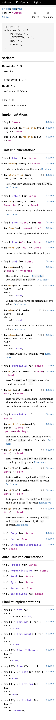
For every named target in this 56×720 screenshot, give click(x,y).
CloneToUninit (27, 650)
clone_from (15, 174)
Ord (14, 261)
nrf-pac (21, 2)
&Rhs (7, 393)
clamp (12, 334)
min (10, 310)
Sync (13, 582)
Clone (16, 158)
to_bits (28, 136)
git (36, 2)
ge (9, 508)
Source (6, 17)
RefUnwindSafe (21, 570)
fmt (10, 201)
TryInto (27, 700)
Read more (47, 169)
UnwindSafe (18, 593)
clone (12, 163)
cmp (10, 267)
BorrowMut (24, 634)
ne (9, 389)
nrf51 (6, 7)
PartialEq (19, 366)
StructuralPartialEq (26, 545)
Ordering (26, 270)
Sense (16, 122)
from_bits (30, 127)
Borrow (22, 622)
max (10, 285)
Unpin (14, 588)
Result (35, 205)
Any (19, 610)
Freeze (15, 564)
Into (25, 672)
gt (9, 490)
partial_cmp (16, 424)
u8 (5, 131)
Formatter (10, 205)
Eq (12, 539)
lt (9, 449)
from (11, 228)
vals (19, 8)
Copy (13, 533)
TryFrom (27, 684)
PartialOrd (20, 414)
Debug (16, 196)
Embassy (6, 2)
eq (9, 371)
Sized (19, 295)
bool (11, 374)
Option (8, 431)
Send (13, 576)
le (9, 468)
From (15, 222)
